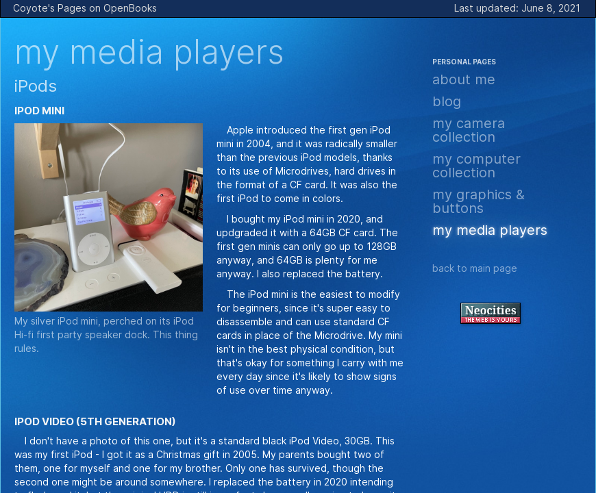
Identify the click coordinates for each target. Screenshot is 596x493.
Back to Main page (474, 268)
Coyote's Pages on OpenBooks (85, 8)
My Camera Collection (468, 130)
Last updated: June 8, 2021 (517, 8)
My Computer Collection (476, 166)
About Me (463, 79)
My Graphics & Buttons (478, 201)
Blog (446, 101)
